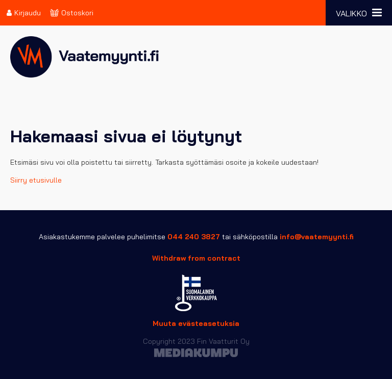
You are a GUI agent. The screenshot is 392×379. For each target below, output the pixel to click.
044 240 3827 (193, 236)
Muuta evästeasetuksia (196, 323)
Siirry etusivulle (36, 180)
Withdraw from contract (196, 258)
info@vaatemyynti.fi (317, 236)
